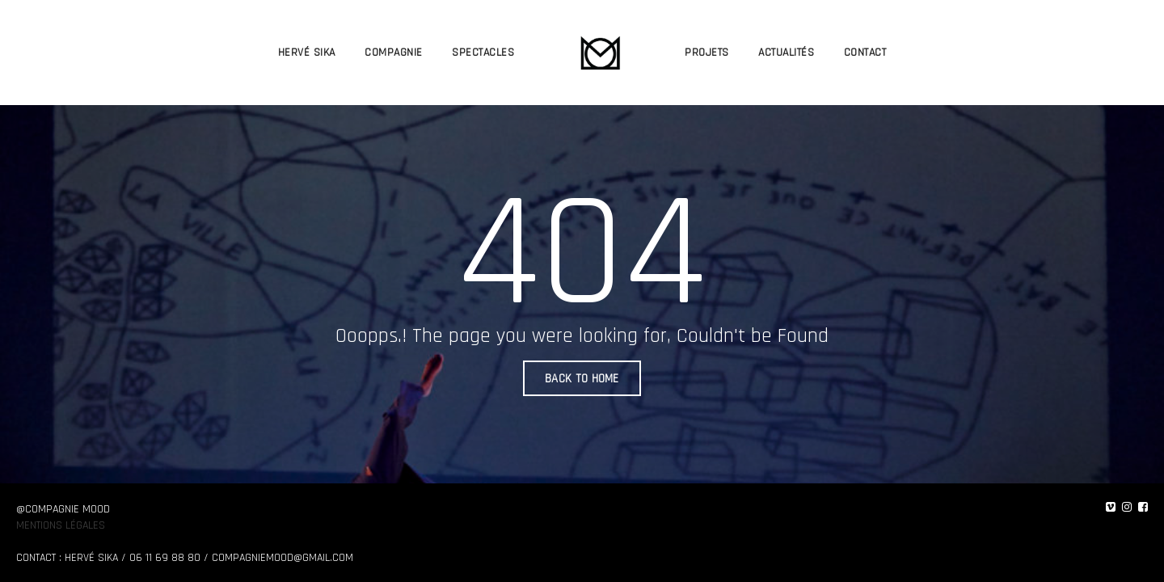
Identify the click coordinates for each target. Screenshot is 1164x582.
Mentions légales (60, 525)
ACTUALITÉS (786, 52)
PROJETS (707, 52)
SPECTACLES (483, 52)
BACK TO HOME (582, 378)
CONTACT (865, 52)
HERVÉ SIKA (306, 52)
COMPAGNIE (394, 52)
